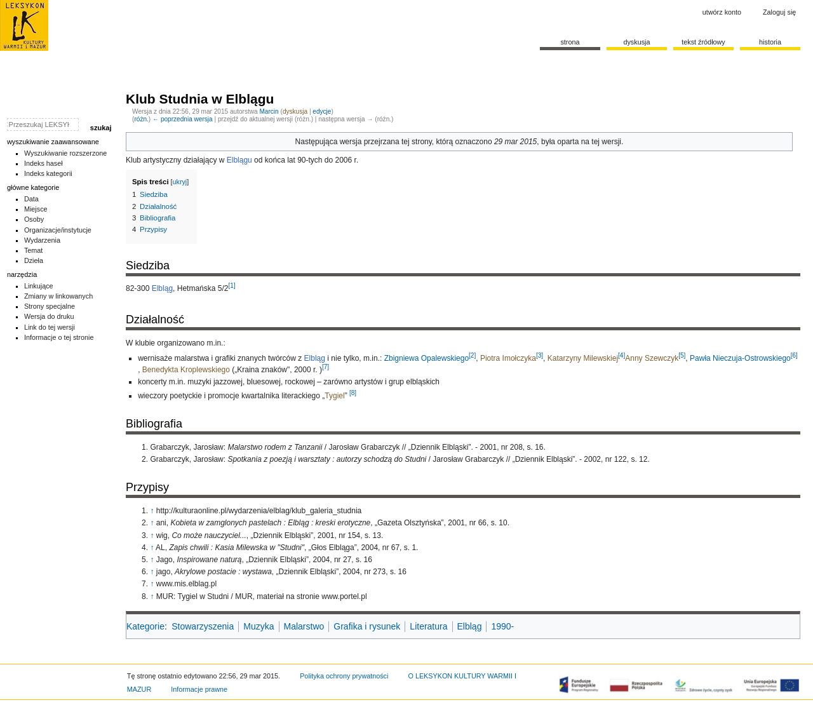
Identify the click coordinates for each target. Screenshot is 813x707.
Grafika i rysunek (366, 626)
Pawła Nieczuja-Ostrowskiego (740, 358)
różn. (141, 119)
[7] (325, 366)
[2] (472, 355)
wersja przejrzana (370, 141)
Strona (569, 42)
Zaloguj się (779, 12)
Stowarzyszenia (202, 626)
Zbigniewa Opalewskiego (426, 358)
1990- (502, 626)
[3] (539, 355)
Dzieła (33, 260)
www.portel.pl (343, 596)
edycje (321, 111)
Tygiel (334, 395)
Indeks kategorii (48, 173)
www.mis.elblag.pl (186, 583)
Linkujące (38, 286)
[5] (681, 355)
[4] (621, 355)
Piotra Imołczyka (508, 358)
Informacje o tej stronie (59, 337)
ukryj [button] (180, 181)
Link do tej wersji (49, 327)
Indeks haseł (43, 163)
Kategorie (145, 626)
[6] (794, 355)
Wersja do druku (49, 316)
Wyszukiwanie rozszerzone (65, 153)
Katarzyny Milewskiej (583, 358)
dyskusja (295, 111)
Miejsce (36, 209)
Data (31, 199)
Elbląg (162, 288)
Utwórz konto (721, 12)
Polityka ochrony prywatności (344, 676)
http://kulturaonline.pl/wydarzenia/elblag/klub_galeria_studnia (259, 510)
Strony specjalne (49, 306)
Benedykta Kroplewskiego (186, 369)
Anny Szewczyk (651, 358)
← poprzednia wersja (182, 119)
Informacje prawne (199, 689)
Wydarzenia (42, 240)
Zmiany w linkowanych (58, 296)
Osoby (34, 219)
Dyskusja (636, 42)
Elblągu (239, 160)
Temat (33, 250)
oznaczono (473, 141)
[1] (231, 285)
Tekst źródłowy (703, 42)
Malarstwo (304, 626)
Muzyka (258, 626)
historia (770, 42)
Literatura (428, 626)
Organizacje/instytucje (57, 230)
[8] (352, 392)
